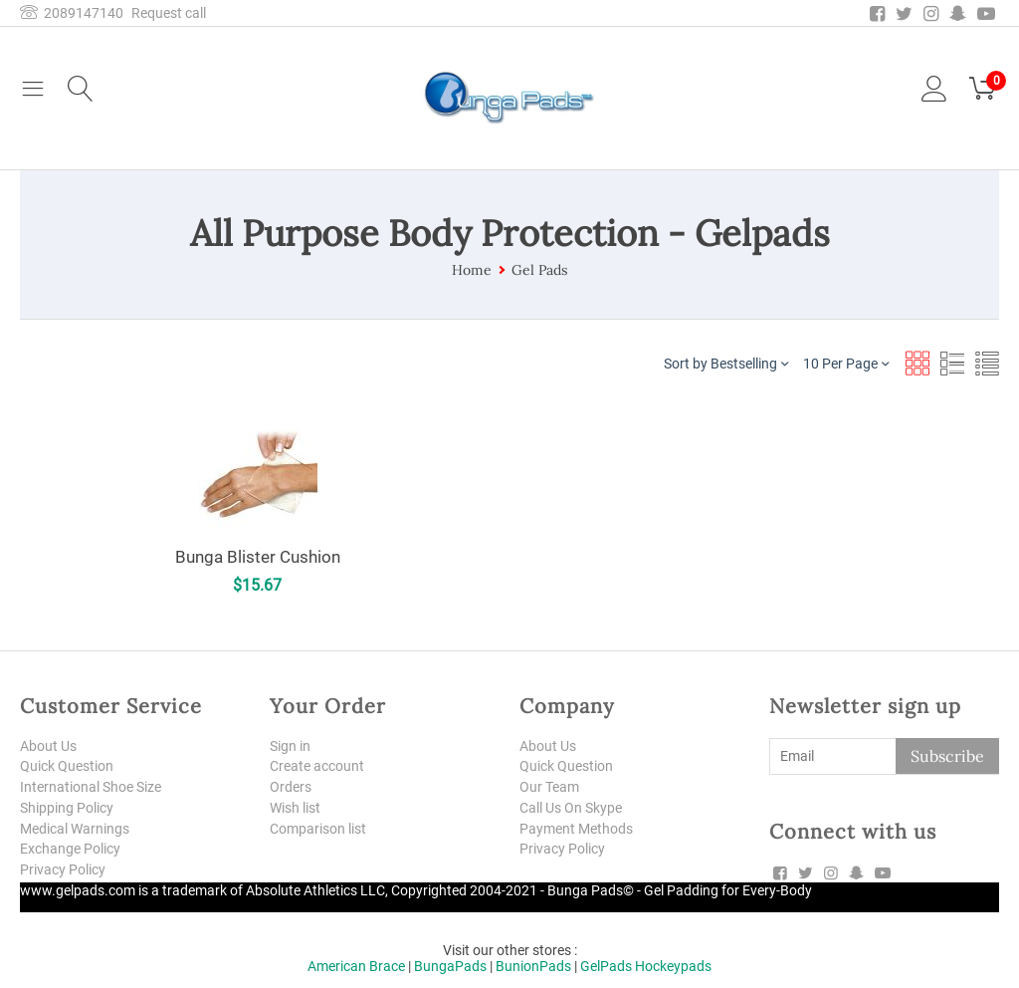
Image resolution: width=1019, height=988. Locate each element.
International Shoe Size (90, 787)
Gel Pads (539, 270)
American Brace (356, 966)
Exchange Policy (70, 849)
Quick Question (66, 766)
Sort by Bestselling (726, 363)
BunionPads (533, 966)
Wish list (295, 808)
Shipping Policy (66, 808)
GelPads (606, 966)
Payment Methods (576, 829)
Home (472, 270)
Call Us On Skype (570, 808)
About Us (48, 746)
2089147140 (71, 13)
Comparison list (318, 829)
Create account (317, 766)
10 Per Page (846, 363)
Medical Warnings (74, 829)
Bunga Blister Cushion (257, 556)
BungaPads (450, 966)
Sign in (290, 746)
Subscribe (947, 756)
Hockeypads (673, 966)
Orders (290, 787)
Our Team (549, 787)
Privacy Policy (62, 869)
